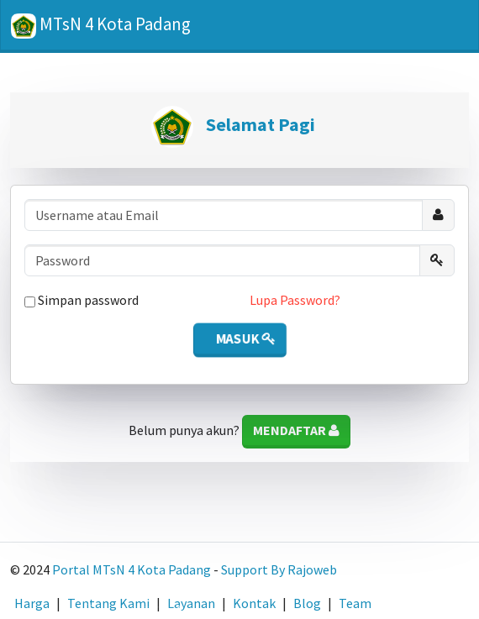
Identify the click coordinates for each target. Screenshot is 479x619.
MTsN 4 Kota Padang (101, 26)
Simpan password (81, 299)
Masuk (244, 338)
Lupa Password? (295, 299)
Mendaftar (296, 430)
